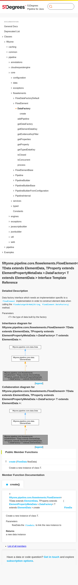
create (12, 462)
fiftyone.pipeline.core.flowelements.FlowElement (35, 497)
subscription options (20, 560)
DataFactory (45, 504)
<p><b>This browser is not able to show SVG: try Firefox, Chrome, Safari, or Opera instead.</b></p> (25, 363)
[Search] (59, 6)
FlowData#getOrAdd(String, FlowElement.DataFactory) (41, 304)
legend (39, 383)
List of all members (17, 546)
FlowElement (9, 301)
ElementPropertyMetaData (23, 504)
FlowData (22, 462)
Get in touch (51, 556)
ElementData (31, 501)
